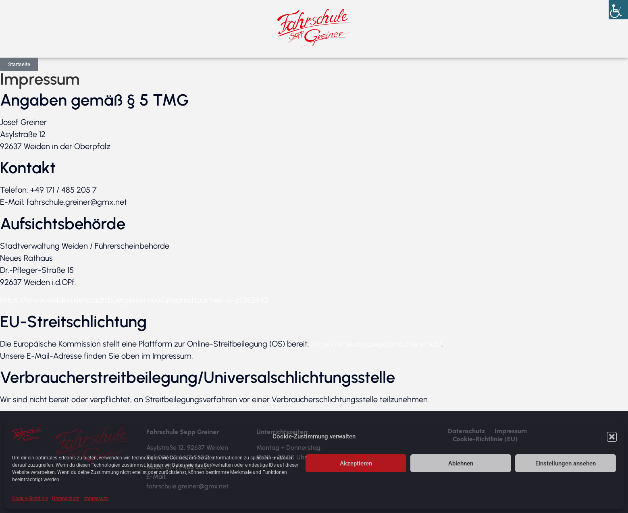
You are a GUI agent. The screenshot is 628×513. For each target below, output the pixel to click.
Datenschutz (65, 498)
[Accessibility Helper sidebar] (618, 9)
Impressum (95, 498)
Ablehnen (460, 463)
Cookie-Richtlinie (30, 498)
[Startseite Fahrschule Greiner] (314, 29)
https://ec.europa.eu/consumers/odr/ (376, 344)
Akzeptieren (356, 463)
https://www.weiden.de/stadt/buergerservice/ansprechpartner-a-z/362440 (134, 300)
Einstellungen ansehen (565, 463)
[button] (612, 437)
